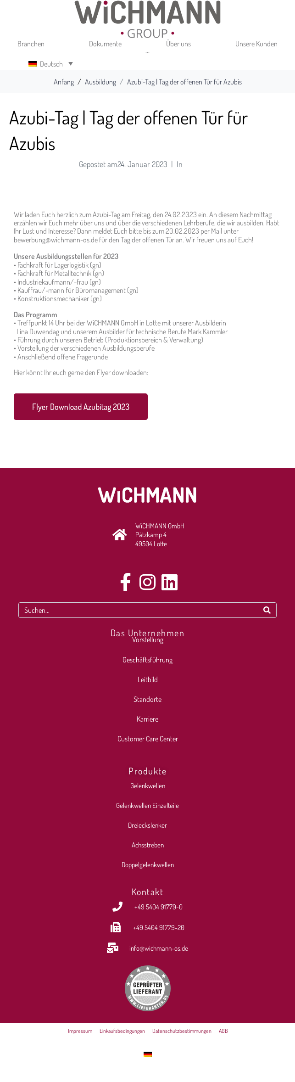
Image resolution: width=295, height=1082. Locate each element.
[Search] (267, 610)
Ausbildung (200, 164)
